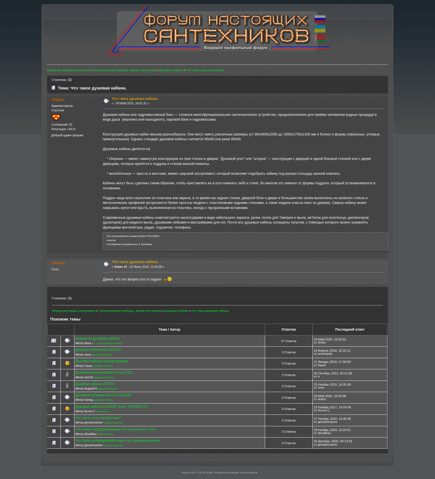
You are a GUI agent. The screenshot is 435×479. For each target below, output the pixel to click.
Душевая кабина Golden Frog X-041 (104, 372)
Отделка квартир (113, 422)
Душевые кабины (112, 343)
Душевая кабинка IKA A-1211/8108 (103, 395)
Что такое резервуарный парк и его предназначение (117, 441)
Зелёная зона (105, 434)
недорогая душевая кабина (97, 338)
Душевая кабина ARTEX (95, 384)
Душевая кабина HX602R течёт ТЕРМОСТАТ (111, 407)
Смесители (102, 411)
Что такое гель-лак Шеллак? (98, 418)
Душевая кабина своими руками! (101, 361)
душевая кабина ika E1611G (98, 350)
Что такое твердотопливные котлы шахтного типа (115, 429)
